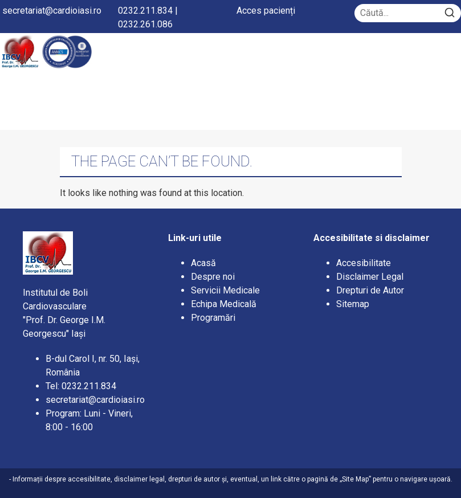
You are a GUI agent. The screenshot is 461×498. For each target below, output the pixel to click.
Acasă (203, 263)
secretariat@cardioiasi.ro (51, 10)
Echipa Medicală (223, 304)
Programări (214, 317)
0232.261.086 (145, 24)
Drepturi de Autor (370, 290)
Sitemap (352, 304)
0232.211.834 (145, 10)
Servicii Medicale (225, 290)
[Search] (449, 13)
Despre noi (213, 276)
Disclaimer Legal (369, 276)
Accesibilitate (363, 263)
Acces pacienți (265, 10)
